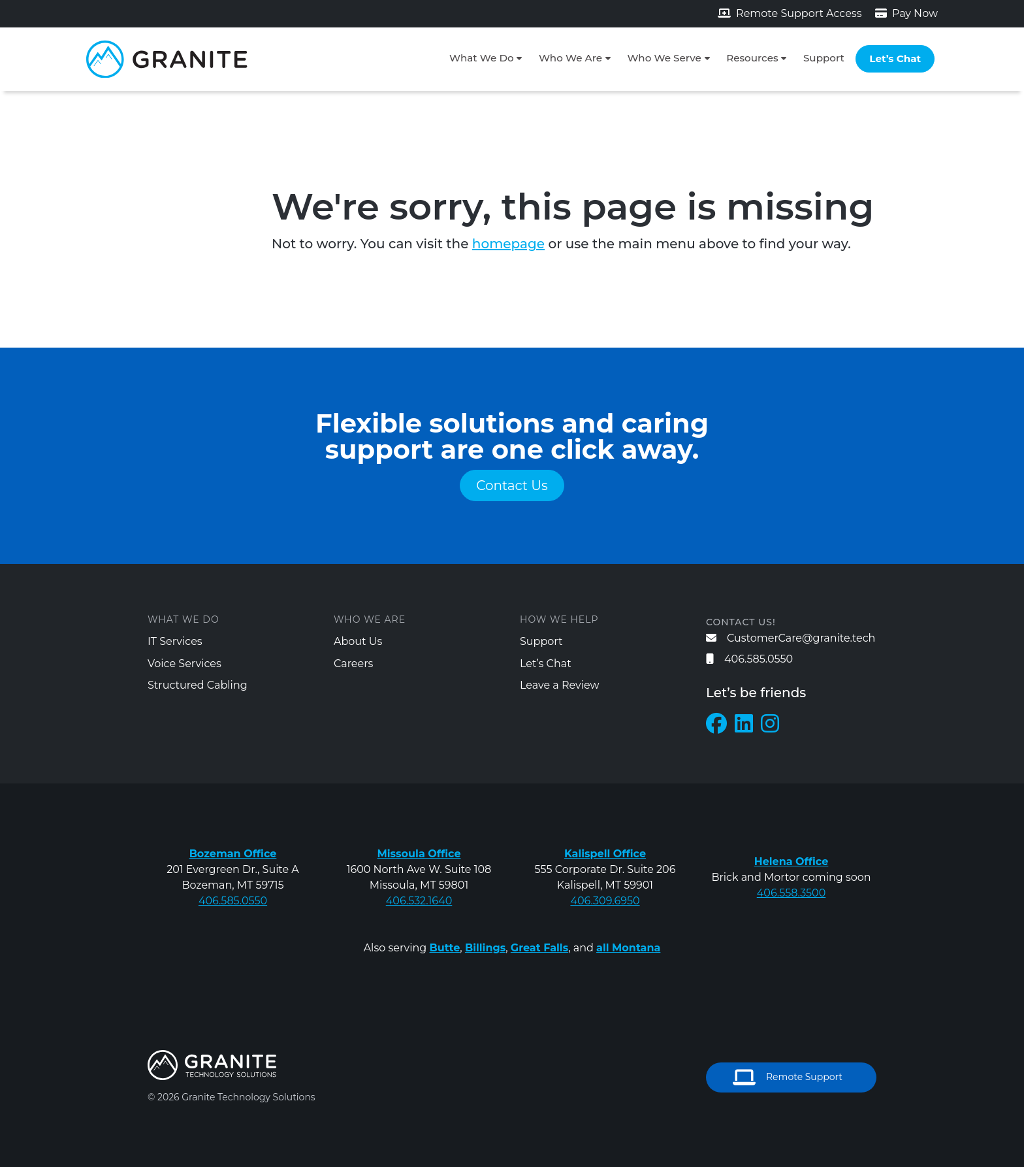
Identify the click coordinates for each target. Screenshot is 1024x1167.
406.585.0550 (749, 659)
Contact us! (741, 622)
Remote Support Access (790, 13)
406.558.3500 (791, 893)
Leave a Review (560, 685)
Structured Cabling (198, 685)
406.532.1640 (419, 901)
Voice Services (184, 663)
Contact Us (512, 485)
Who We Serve (664, 58)
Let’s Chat (895, 58)
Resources (752, 58)
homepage (508, 244)
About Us (358, 641)
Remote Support (787, 1077)
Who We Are (570, 58)
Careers (353, 663)
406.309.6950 (604, 901)
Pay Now (906, 13)
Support (823, 58)
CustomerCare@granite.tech (790, 638)
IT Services (175, 641)
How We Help (559, 619)
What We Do (481, 58)
